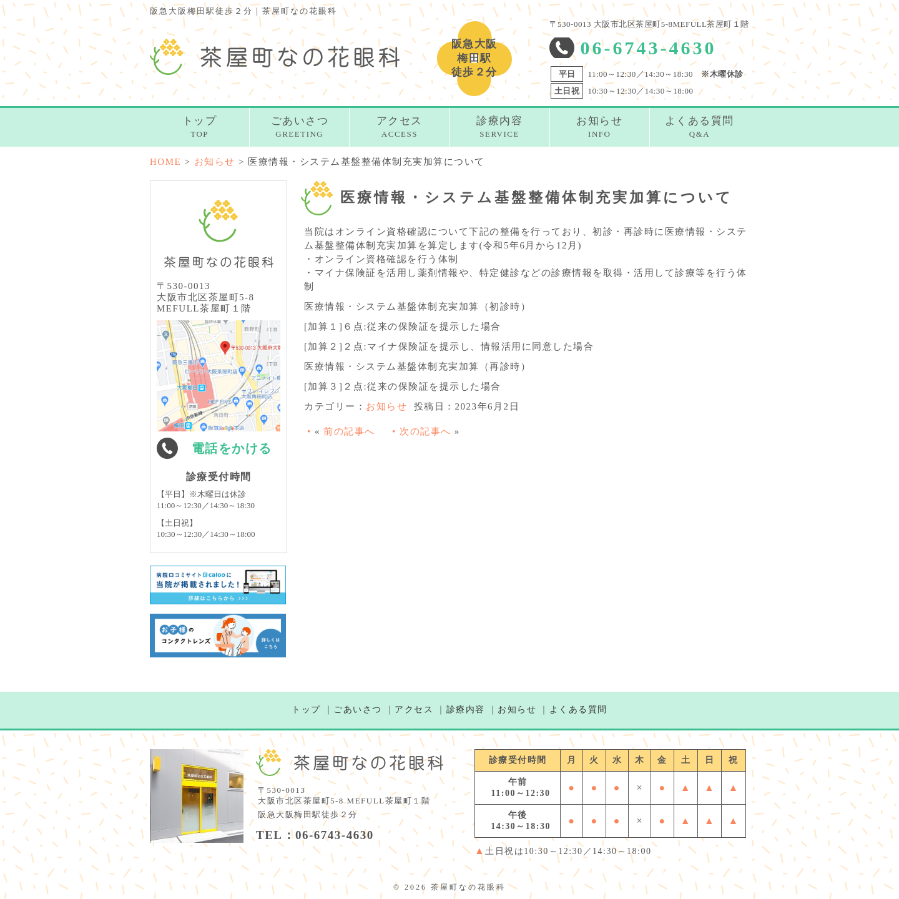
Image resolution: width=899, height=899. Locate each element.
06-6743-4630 (649, 47)
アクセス (414, 709)
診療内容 (465, 709)
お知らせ (386, 406)
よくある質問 (578, 709)
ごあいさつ (357, 709)
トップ (306, 709)
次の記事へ (425, 431)
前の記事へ (349, 431)
